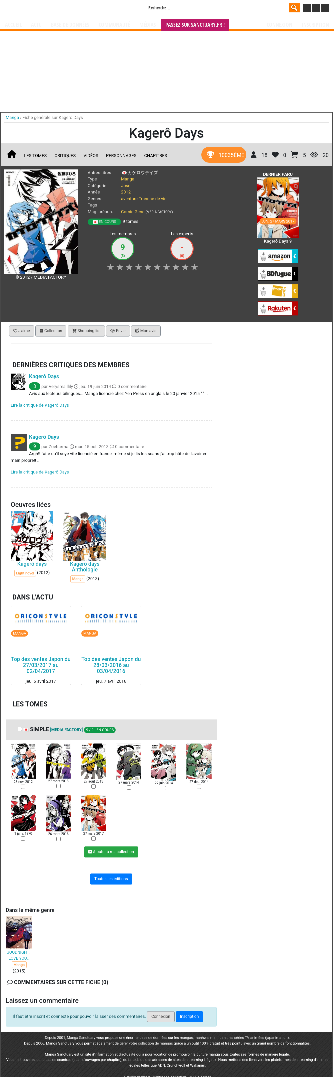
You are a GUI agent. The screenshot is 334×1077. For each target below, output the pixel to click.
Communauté (114, 25)
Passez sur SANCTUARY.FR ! (195, 25)
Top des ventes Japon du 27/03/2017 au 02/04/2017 (40, 665)
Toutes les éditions (111, 879)
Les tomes (35, 155)
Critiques (65, 155)
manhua (217, 1038)
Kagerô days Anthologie (84, 567)
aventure (129, 198)
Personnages (121, 155)
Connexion (279, 25)
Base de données (70, 25)
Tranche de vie (153, 198)
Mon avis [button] (145, 330)
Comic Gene (132, 211)
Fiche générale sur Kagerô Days (52, 117)
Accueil (13, 25)
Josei (126, 185)
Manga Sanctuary (81, 1038)
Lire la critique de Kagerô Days (40, 405)
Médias (147, 25)
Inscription (315, 25)
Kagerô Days (44, 376)
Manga (58, 9)
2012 (126, 191)
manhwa (202, 1038)
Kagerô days (32, 564)
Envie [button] (118, 330)
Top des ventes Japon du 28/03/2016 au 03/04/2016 (111, 665)
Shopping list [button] (86, 330)
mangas (186, 1038)
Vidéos (90, 155)
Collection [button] (51, 330)
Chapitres (155, 155)
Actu (36, 25)
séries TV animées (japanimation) (261, 1038)
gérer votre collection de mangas (146, 1043)
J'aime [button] (21, 330)
